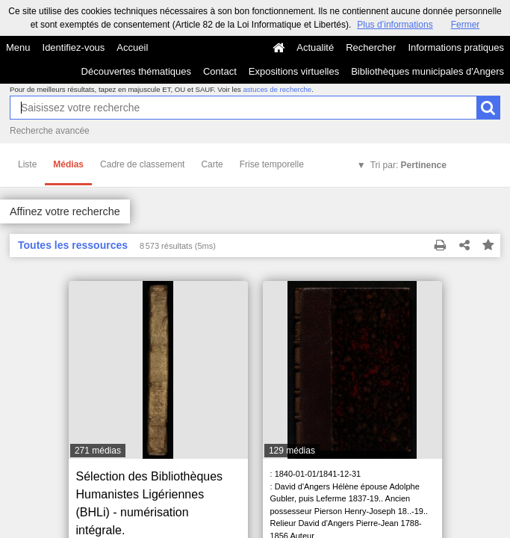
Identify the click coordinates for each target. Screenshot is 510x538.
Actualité (315, 47)
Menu (18, 47)
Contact (220, 71)
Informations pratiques (456, 47)
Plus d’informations (394, 24)
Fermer (465, 24)
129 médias (292, 450)
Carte (212, 164)
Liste (27, 164)
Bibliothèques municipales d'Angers (427, 71)
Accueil (132, 47)
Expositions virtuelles (294, 71)
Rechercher (371, 47)
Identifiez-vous (74, 47)
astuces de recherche (277, 89)
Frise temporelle (272, 164)
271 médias (98, 450)
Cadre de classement (142, 164)
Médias (68, 164)
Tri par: (408, 165)
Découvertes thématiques (136, 71)
